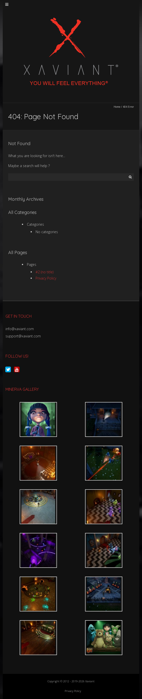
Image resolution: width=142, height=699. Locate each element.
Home (117, 106)
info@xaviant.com (19, 328)
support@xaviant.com (23, 336)
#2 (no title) (44, 272)
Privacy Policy (46, 278)
